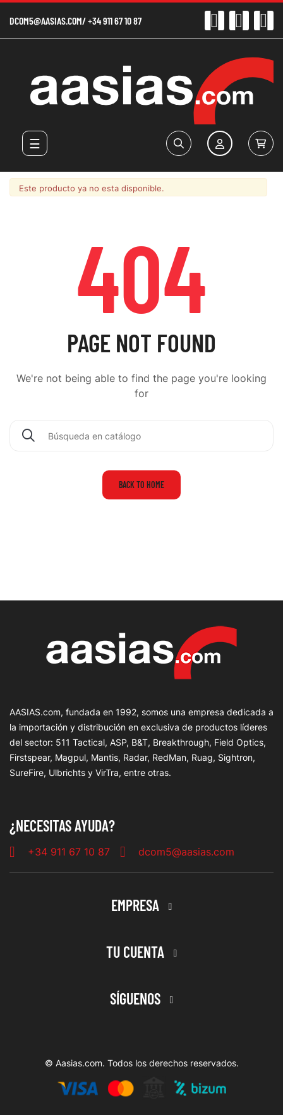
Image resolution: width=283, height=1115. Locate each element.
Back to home (141, 484)
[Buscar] (141, 435)
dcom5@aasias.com (45, 21)
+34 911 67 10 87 (115, 21)
